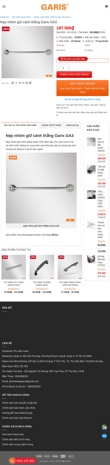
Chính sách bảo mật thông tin (17, 418)
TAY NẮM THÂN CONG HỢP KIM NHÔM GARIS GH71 (70, 283)
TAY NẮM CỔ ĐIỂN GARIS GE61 (42, 283)
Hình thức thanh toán (13, 434)
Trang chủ (4, 17)
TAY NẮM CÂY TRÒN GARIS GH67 (14, 283)
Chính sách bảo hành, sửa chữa (18, 408)
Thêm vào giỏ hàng (74, 74)
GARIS (78, 37)
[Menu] (4, 6)
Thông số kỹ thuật (51, 125)
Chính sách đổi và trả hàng (16, 439)
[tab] (20, 125)
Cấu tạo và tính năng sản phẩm (20, 125)
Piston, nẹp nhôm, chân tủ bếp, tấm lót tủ (52, 17)
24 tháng (75, 41)
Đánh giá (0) (72, 125)
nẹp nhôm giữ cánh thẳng (74, 112)
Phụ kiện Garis (21, 351)
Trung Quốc (101, 41)
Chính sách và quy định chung (17, 444)
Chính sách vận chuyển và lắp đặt (19, 403)
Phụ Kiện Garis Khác (21, 17)
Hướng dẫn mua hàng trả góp (17, 413)
